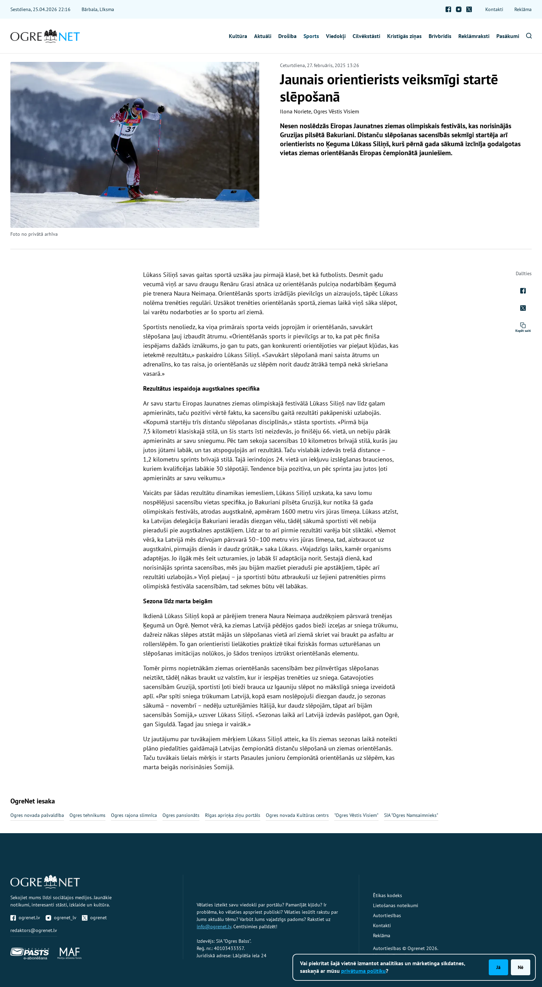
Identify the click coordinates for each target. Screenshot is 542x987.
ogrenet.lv (25, 917)
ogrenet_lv (61, 917)
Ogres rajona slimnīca (134, 815)
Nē (520, 967)
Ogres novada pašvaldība (37, 815)
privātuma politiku (363, 970)
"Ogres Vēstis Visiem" (356, 815)
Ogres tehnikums (87, 815)
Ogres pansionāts (180, 815)
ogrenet (94, 917)
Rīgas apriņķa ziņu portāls (232, 815)
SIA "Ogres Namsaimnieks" (411, 815)
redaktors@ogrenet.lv (33, 930)
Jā (498, 967)
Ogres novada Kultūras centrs (297, 815)
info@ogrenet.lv (214, 926)
